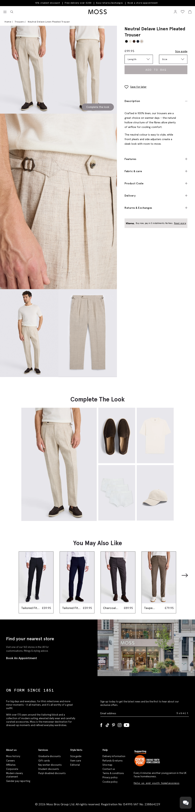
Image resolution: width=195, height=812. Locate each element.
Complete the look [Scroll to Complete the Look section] (97, 107)
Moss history (13, 756)
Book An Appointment (21, 658)
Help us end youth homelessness (156, 783)
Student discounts (48, 769)
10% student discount (47, 3)
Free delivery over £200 (78, 3)
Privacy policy (109, 777)
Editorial (75, 764)
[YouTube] (126, 724)
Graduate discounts (49, 756)
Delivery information (113, 756)
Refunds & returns (112, 760)
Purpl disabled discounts (52, 773)
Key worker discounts (50, 764)
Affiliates (11, 764)
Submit (183, 713)
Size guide (181, 51)
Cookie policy (109, 781)
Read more (180, 223)
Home (8, 21)
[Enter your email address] (138, 713)
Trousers (19, 21)
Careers (10, 760)
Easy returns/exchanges (109, 3)
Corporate (12, 769)
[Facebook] (101, 724)
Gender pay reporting (18, 781)
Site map (107, 764)
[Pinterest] (113, 724)
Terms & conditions (113, 773)
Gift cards (44, 760)
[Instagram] (119, 724)
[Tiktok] (107, 724)
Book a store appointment (143, 3)
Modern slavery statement (14, 775)
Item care (75, 760)
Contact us (108, 769)
